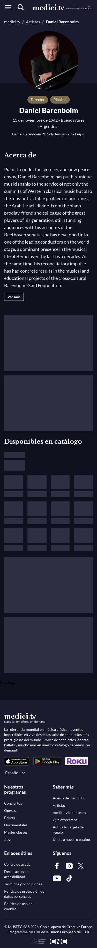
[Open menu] (8, 7)
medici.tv (12, 21)
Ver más (14, 297)
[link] (16, 761)
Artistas (33, 21)
